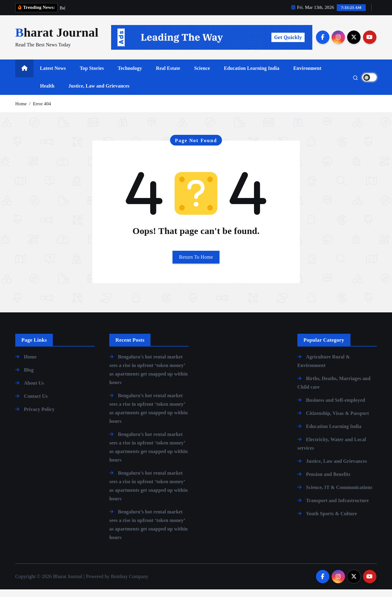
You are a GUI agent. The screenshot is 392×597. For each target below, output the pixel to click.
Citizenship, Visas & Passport (337, 420)
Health (47, 93)
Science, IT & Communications (339, 495)
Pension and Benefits (328, 481)
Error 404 (42, 111)
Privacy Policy (39, 416)
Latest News (53, 76)
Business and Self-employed (335, 407)
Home (21, 111)
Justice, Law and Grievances (98, 93)
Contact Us (36, 403)
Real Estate (168, 76)
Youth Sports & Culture (331, 521)
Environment (307, 76)
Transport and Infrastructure (337, 508)
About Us (34, 390)
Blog (29, 377)
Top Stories (92, 76)
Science (202, 76)
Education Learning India (251, 76)
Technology (130, 76)
